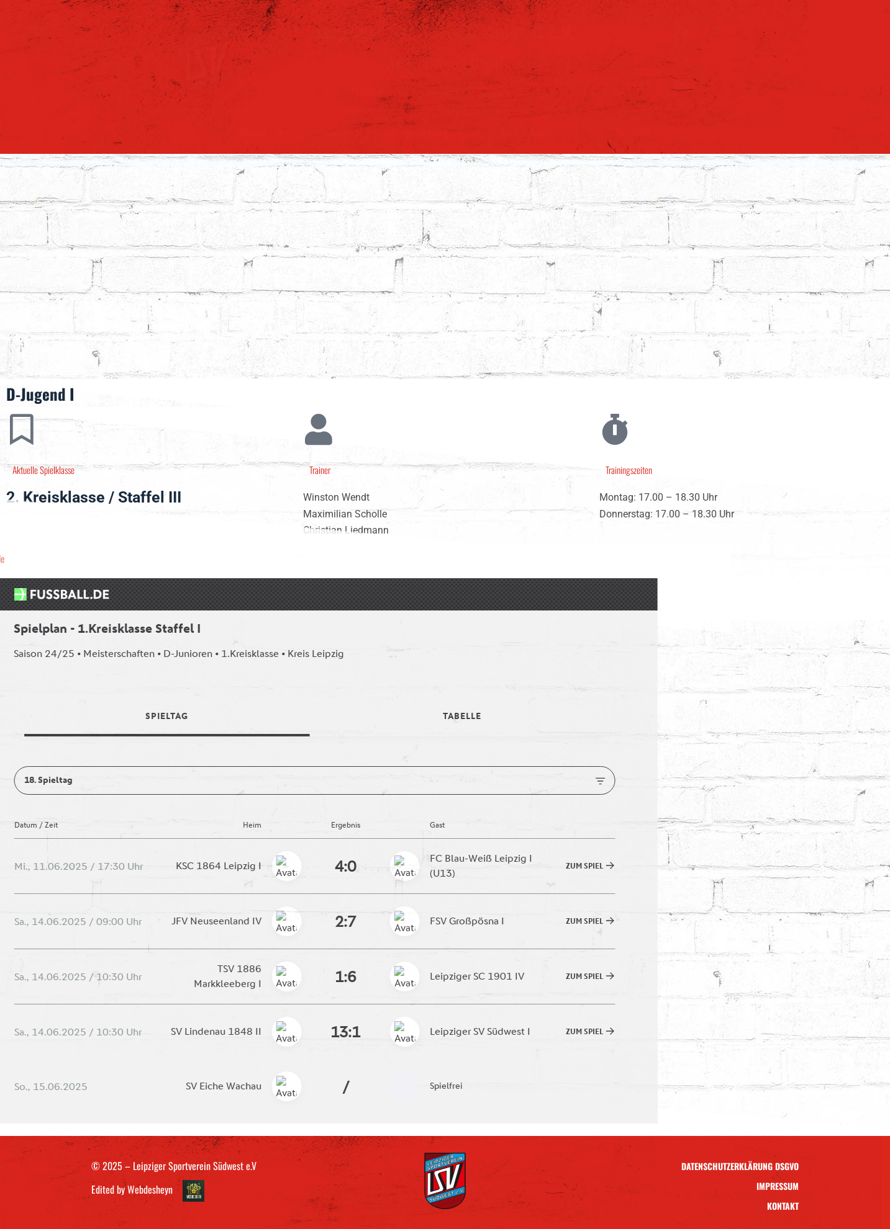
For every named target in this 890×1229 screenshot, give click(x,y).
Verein (261, 131)
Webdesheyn (150, 1189)
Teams (341, 131)
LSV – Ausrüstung (540, 131)
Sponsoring (432, 131)
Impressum (777, 1185)
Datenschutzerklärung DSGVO (740, 1166)
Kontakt (633, 131)
